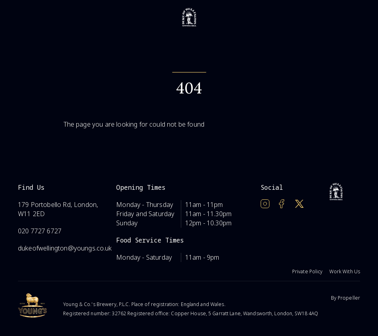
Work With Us (344, 271)
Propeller (349, 297)
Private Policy (307, 271)
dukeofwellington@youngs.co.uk (65, 248)
